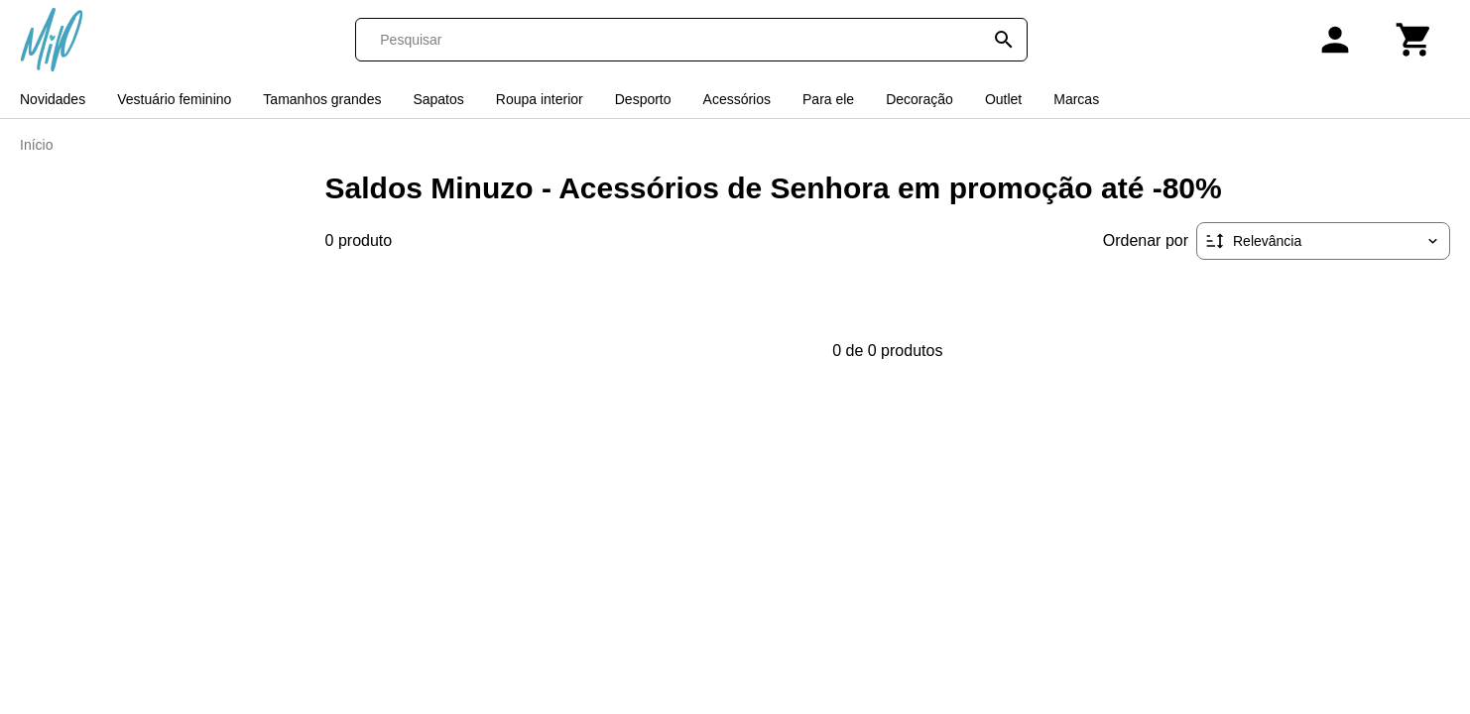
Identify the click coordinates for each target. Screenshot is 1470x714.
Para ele (828, 99)
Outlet (1003, 99)
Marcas (1076, 99)
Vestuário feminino (174, 99)
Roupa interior (539, 99)
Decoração (919, 99)
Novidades (52, 99)
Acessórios (737, 99)
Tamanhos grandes (322, 99)
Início (36, 145)
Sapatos (438, 99)
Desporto (643, 99)
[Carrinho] (1414, 40)
